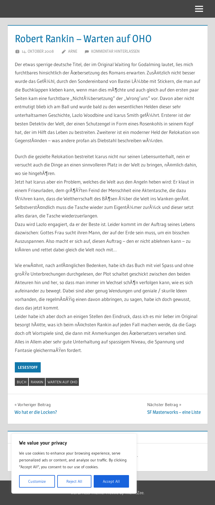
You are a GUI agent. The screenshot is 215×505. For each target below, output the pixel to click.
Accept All (111, 481)
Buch (21, 382)
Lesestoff (28, 367)
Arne (72, 51)
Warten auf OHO (62, 382)
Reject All (74, 481)
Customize (37, 481)
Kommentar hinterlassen (115, 51)
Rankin (37, 382)
